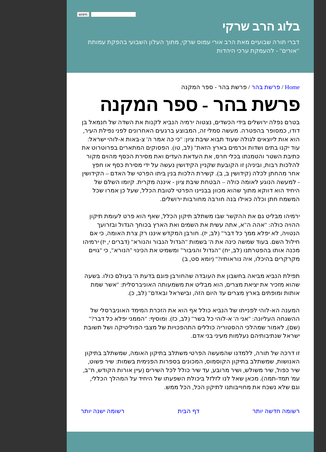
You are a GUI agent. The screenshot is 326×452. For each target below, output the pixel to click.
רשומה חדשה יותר (249, 411)
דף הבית (161, 411)
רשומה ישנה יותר (75, 411)
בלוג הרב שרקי (234, 26)
